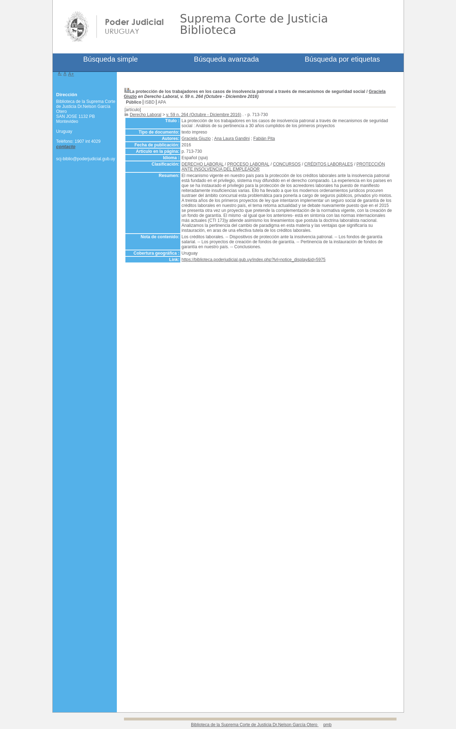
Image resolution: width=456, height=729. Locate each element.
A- (60, 73)
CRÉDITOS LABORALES (328, 164)
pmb (327, 724)
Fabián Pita (264, 138)
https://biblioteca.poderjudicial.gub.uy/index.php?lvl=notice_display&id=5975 (254, 259)
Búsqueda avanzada (226, 59)
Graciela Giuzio (196, 138)
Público (133, 102)
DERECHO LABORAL (203, 164)
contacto (66, 146)
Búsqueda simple (110, 59)
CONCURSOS (287, 164)
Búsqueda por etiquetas (342, 59)
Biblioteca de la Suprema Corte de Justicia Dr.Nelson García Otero (254, 724)
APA (162, 102)
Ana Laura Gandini (232, 138)
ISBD (150, 102)
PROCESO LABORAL (248, 164)
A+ (71, 74)
